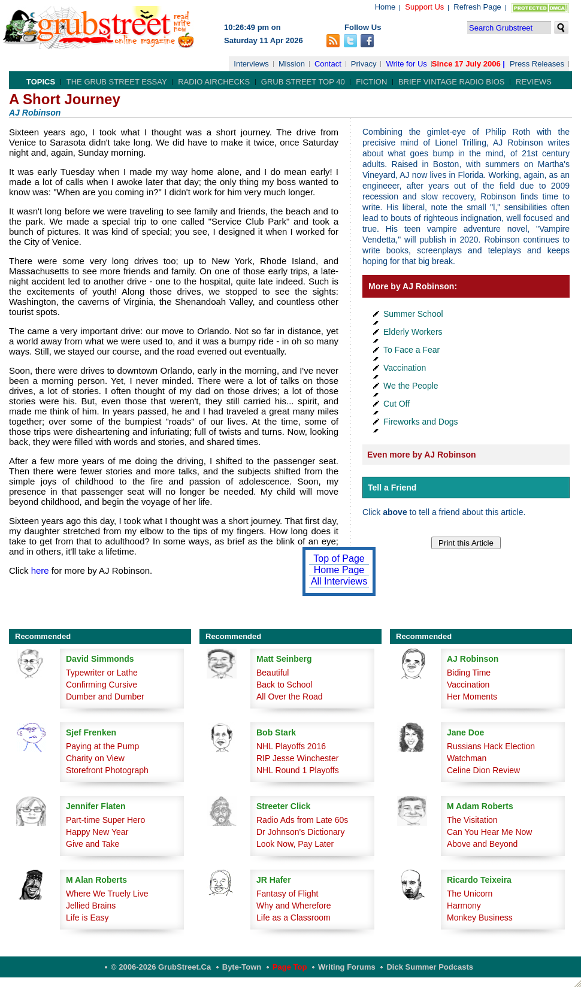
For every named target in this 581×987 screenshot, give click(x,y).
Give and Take (92, 844)
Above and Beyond (482, 844)
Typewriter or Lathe (102, 672)
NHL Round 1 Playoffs (297, 770)
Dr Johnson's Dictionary (300, 832)
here (40, 570)
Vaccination (404, 368)
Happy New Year (97, 832)
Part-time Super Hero (105, 820)
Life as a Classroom (293, 917)
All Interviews (339, 581)
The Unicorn (469, 893)
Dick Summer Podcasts (429, 966)
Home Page (339, 570)
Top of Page (338, 558)
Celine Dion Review (483, 770)
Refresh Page (477, 6)
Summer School (413, 314)
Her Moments (472, 696)
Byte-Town (241, 966)
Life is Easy (87, 917)
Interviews (251, 63)
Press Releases (537, 63)
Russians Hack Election (491, 746)
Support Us (424, 6)
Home (385, 6)
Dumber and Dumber (105, 696)
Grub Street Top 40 (303, 81)
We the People (410, 385)
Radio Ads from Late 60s (302, 820)
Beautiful (272, 672)
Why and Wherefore (293, 905)
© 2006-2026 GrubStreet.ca (161, 966)
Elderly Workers (413, 332)
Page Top (290, 966)
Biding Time (469, 672)
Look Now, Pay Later (295, 844)
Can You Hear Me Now (489, 832)
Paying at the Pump (102, 746)
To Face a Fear (411, 350)
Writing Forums (347, 966)
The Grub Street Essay (116, 81)
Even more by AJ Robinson (421, 454)
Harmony (464, 905)
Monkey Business (480, 917)
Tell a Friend (392, 487)
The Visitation (472, 820)
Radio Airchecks (214, 81)
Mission (292, 63)
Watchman (466, 758)
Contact (327, 63)
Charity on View (95, 758)
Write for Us (406, 63)
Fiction (371, 81)
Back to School (284, 684)
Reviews (534, 81)
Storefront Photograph (107, 770)
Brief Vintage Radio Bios (451, 81)
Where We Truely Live (107, 893)
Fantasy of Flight (287, 893)
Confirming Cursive (101, 684)
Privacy (364, 63)
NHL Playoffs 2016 (291, 746)
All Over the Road (289, 696)
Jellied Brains (91, 905)
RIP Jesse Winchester (297, 758)
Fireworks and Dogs (420, 421)
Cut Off (396, 403)
